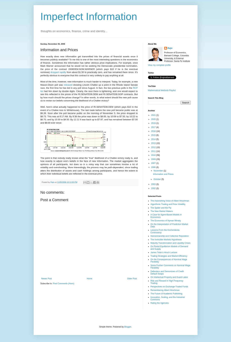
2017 (153, 127)
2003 (153, 184)
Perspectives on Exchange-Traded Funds (169, 286)
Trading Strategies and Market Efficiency (169, 256)
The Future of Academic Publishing (166, 293)
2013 (153, 143)
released (68, 85)
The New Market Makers (162, 211)
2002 (153, 188)
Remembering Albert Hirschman (165, 290)
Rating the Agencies (160, 303)
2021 (153, 115)
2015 (153, 135)
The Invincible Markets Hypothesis (166, 239)
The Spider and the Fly (161, 208)
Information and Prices (163, 174)
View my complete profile (159, 65)
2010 (153, 155)
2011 (153, 151)
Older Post (132, 278)
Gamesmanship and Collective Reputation (170, 236)
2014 (153, 139)
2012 (153, 147)
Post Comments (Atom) (63, 283)
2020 (153, 119)
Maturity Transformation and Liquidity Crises (171, 243)
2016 (153, 131)
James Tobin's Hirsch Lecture (164, 252)
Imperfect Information (88, 16)
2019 (153, 123)
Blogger (127, 327)
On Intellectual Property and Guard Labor (169, 277)
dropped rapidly (58, 72)
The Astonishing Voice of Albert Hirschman (170, 201)
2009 (153, 159)
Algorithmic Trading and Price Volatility (168, 204)
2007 (153, 163)
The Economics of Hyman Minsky (166, 220)
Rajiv (170, 48)
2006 (153, 167)
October (157, 179)
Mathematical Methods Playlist (162, 90)
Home (89, 278)
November (158, 171)
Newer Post (46, 278)
